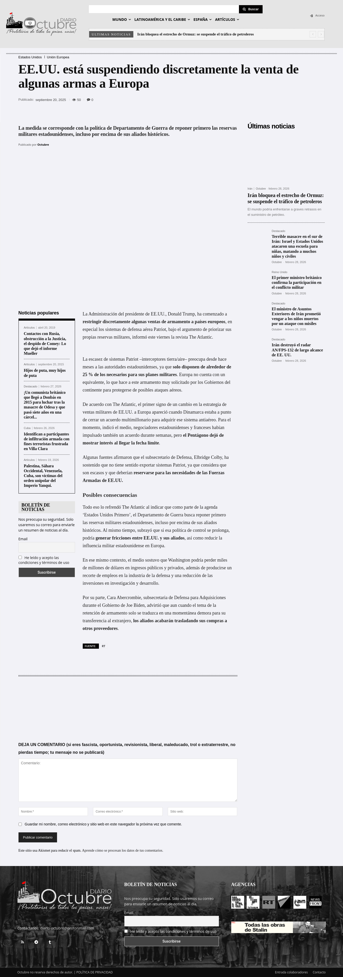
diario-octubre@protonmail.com (67, 928)
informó (139, 337)
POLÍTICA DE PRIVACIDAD (94, 972)
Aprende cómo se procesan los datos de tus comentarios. (122, 851)
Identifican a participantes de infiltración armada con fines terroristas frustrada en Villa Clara (47, 441)
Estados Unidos (30, 57)
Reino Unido (280, 272)
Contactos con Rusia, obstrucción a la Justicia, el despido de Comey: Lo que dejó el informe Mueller (45, 343)
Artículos (29, 327)
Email (23, 538)
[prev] (313, 34)
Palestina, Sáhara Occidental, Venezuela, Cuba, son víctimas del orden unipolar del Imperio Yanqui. (43, 476)
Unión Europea (58, 57)
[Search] (251, 9)
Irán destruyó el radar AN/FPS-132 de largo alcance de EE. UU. (297, 350)
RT (103, 646)
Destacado (31, 386)
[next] (321, 34)
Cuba (27, 428)
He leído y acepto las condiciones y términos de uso (43, 560)
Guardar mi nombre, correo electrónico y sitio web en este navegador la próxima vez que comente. (103, 824)
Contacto (319, 972)
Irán (250, 188)
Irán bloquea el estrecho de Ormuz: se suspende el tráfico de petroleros (195, 34)
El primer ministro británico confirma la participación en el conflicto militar (297, 282)
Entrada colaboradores (291, 972)
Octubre (43, 144)
